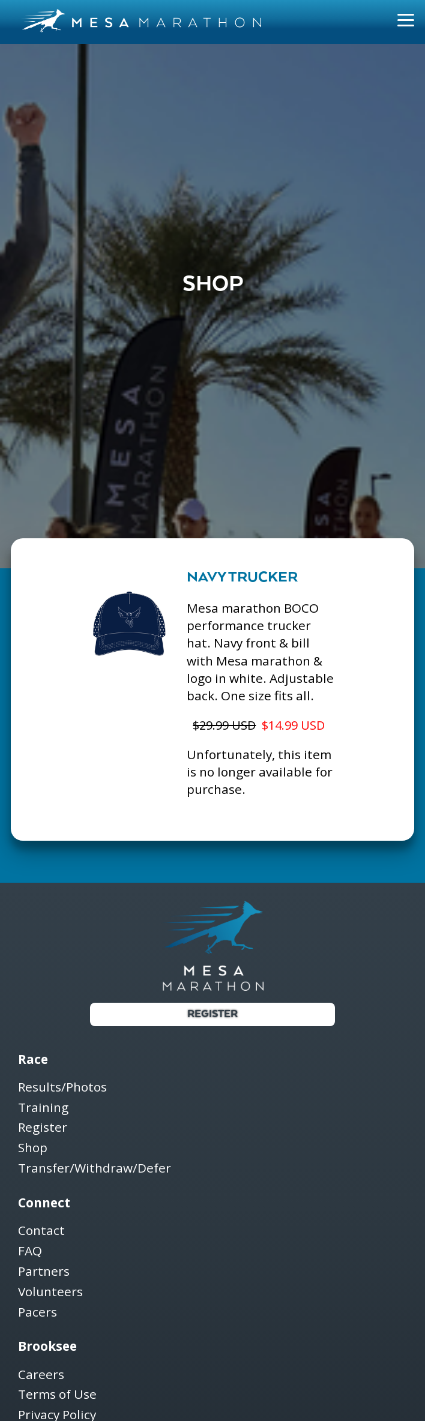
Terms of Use (57, 1394)
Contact (41, 1231)
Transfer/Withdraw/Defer (94, 1168)
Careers (41, 1375)
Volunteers (50, 1292)
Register (212, 1014)
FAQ (30, 1251)
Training (43, 1108)
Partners (44, 1271)
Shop (32, 1148)
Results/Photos (62, 1087)
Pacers (37, 1312)
